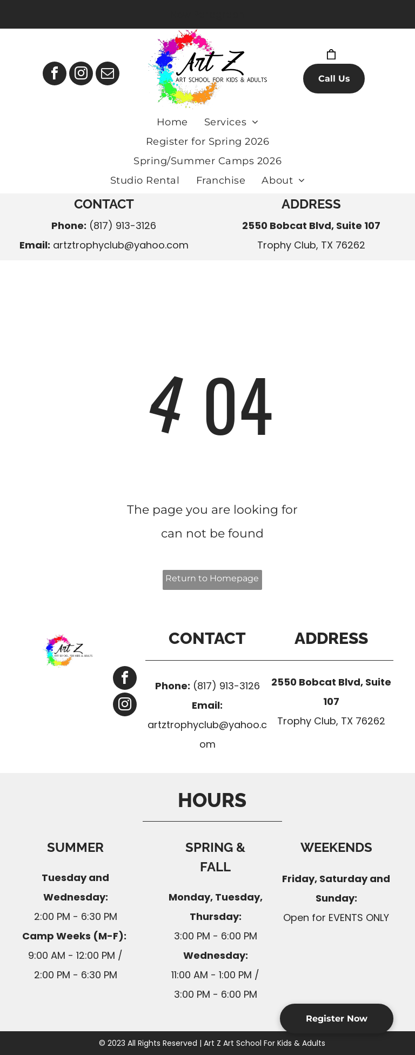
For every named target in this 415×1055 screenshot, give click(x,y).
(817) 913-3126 (122, 225)
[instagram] (81, 75)
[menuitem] (172, 122)
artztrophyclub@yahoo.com (121, 245)
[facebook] (54, 75)
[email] (107, 75)
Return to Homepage (212, 578)
